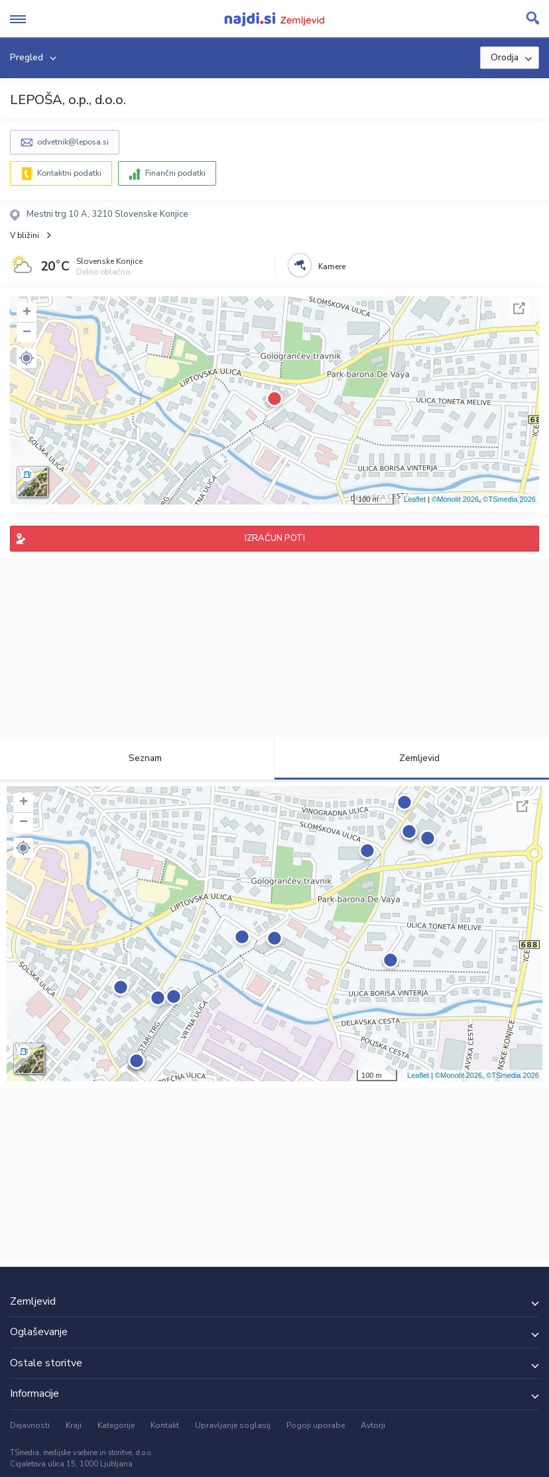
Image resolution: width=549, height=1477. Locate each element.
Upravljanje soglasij (233, 1425)
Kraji (74, 1425)
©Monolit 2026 (455, 499)
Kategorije (116, 1425)
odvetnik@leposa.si (73, 142)
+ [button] (27, 313)
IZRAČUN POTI (275, 538)
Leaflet (415, 499)
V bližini (24, 235)
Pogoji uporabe (315, 1425)
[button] (26, 358)
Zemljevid (412, 758)
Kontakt (165, 1425)
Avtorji (373, 1425)
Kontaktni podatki (69, 173)
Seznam (137, 758)
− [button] (27, 333)
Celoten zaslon (519, 308)
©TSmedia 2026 (509, 499)
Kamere (331, 266)
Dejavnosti (30, 1425)
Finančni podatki (175, 173)
